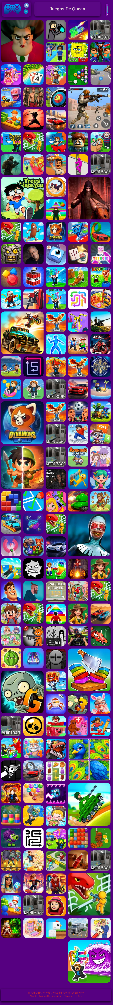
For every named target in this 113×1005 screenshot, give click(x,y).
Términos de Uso (73, 996)
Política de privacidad (50, 996)
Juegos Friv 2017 (12, 16)
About (33, 996)
